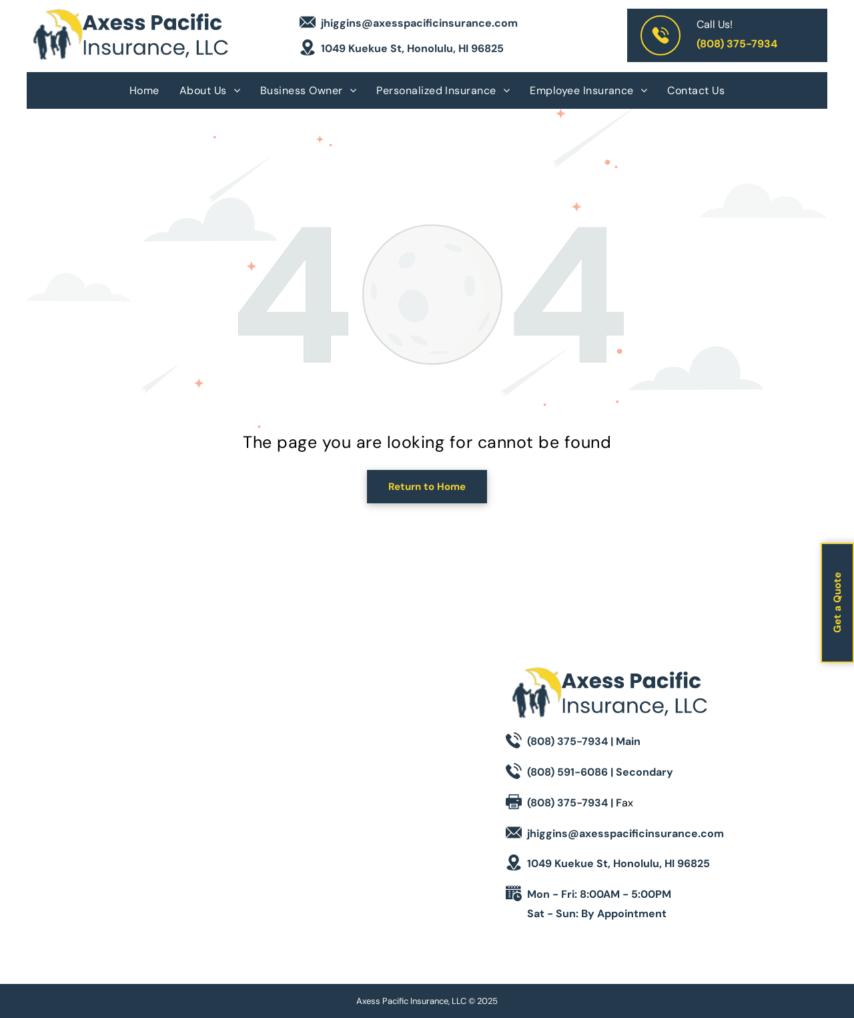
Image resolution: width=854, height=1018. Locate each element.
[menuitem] (144, 90)
